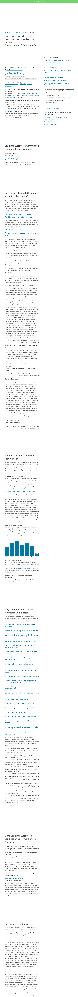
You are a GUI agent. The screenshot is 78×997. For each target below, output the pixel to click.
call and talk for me (23, 568)
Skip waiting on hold (26, 84)
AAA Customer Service (50, 122)
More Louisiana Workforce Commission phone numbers (57, 71)
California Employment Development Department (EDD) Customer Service (58, 118)
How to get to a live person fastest (54, 75)
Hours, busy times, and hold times (53, 77)
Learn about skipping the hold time (15, 250)
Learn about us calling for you (13, 229)
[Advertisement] (22, 131)
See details (30, 164)
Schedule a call (9, 86)
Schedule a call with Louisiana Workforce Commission (20, 491)
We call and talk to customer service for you (56, 65)
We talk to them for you (11, 84)
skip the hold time (12, 117)
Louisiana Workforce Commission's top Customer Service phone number (58, 61)
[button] (76, 1)
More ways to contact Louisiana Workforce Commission (56, 84)
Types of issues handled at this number (55, 80)
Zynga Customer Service (51, 124)
